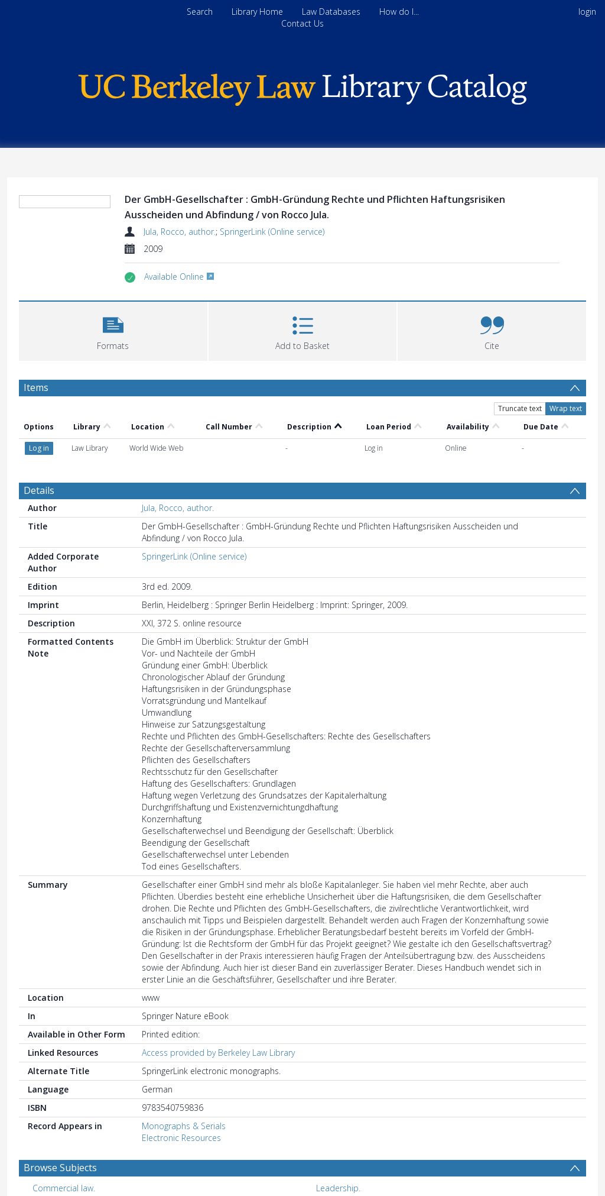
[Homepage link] (302, 87)
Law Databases (331, 11)
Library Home (257, 11)
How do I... (399, 11)
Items (36, 387)
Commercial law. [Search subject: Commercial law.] (63, 1145)
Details (39, 447)
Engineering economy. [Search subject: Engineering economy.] (357, 1163)
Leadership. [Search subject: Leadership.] (338, 1145)
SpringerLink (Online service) (272, 231)
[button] (113, 330)
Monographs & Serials (184, 1083)
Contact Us (302, 23)
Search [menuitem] (200, 11)
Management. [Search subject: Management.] (58, 1163)
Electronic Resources (181, 1095)
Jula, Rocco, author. (180, 231)
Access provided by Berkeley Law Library (218, 1010)
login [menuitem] (587, 11)
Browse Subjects (60, 1125)
